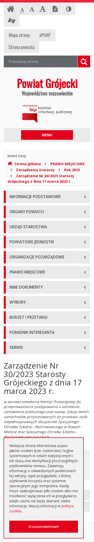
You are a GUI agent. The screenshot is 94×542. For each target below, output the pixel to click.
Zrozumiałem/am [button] (43, 526)
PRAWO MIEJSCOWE (67, 163)
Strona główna (24, 163)
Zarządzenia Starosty (35, 169)
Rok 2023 (72, 169)
